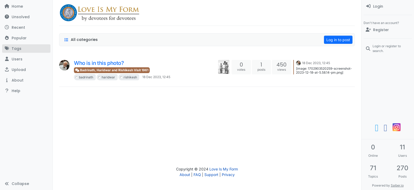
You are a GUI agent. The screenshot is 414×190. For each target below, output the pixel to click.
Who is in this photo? (99, 63)
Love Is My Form (223, 169)
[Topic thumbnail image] (224, 67)
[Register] (388, 30)
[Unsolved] (26, 17)
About (185, 174)
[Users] (26, 59)
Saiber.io (397, 185)
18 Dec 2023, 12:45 (156, 77)
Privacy (228, 174)
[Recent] (26, 27)
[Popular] (26, 38)
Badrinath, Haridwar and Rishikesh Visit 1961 (111, 70)
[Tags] (26, 48)
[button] (26, 69)
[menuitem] (388, 6)
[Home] (26, 6)
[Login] (388, 6)
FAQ (197, 174)
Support (211, 174)
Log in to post (338, 39)
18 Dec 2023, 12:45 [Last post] (316, 63)
